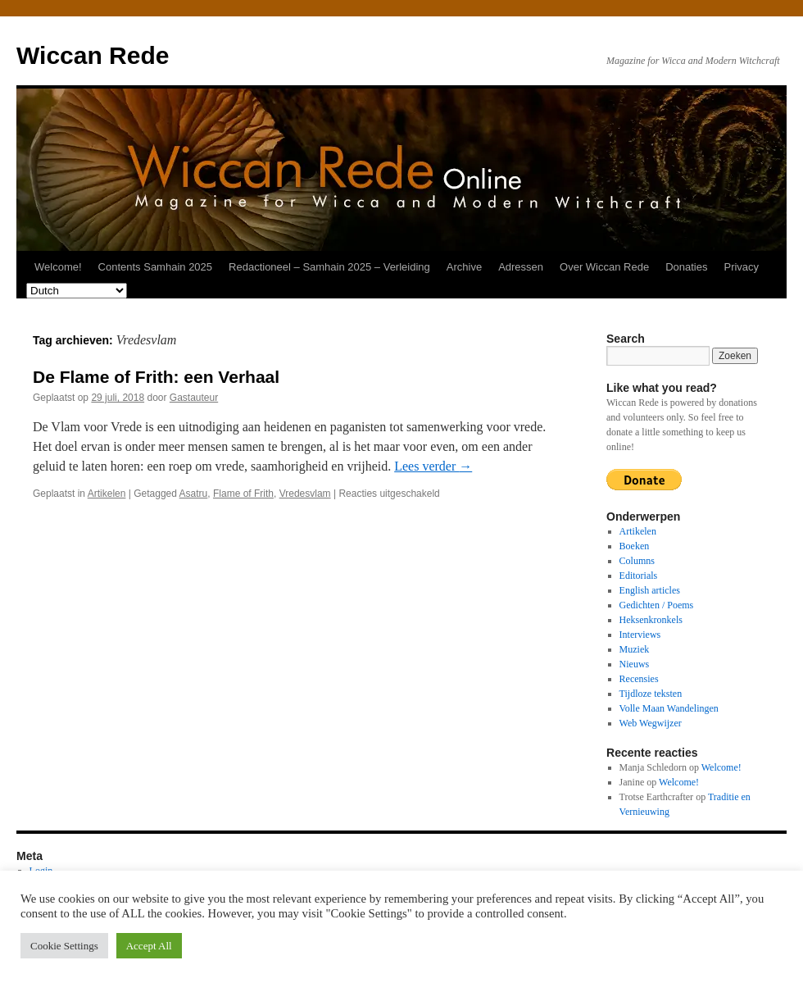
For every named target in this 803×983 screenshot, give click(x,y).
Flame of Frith (243, 493)
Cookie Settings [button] (64, 946)
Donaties (686, 267)
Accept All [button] (149, 946)
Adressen (520, 267)
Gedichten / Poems (656, 605)
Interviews (640, 634)
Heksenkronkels (651, 620)
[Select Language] (76, 290)
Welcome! (58, 267)
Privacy (741, 267)
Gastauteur (194, 397)
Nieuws (634, 664)
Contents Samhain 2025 (155, 267)
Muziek (634, 649)
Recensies (639, 679)
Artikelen (107, 493)
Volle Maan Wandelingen (669, 708)
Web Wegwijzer (650, 723)
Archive (464, 267)
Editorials (638, 575)
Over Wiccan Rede (604, 267)
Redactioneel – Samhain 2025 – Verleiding (329, 267)
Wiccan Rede (92, 55)
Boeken (634, 546)
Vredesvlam (305, 493)
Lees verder (433, 466)
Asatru (193, 493)
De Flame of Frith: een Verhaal (156, 376)
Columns (637, 561)
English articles (649, 590)
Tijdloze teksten (651, 693)
